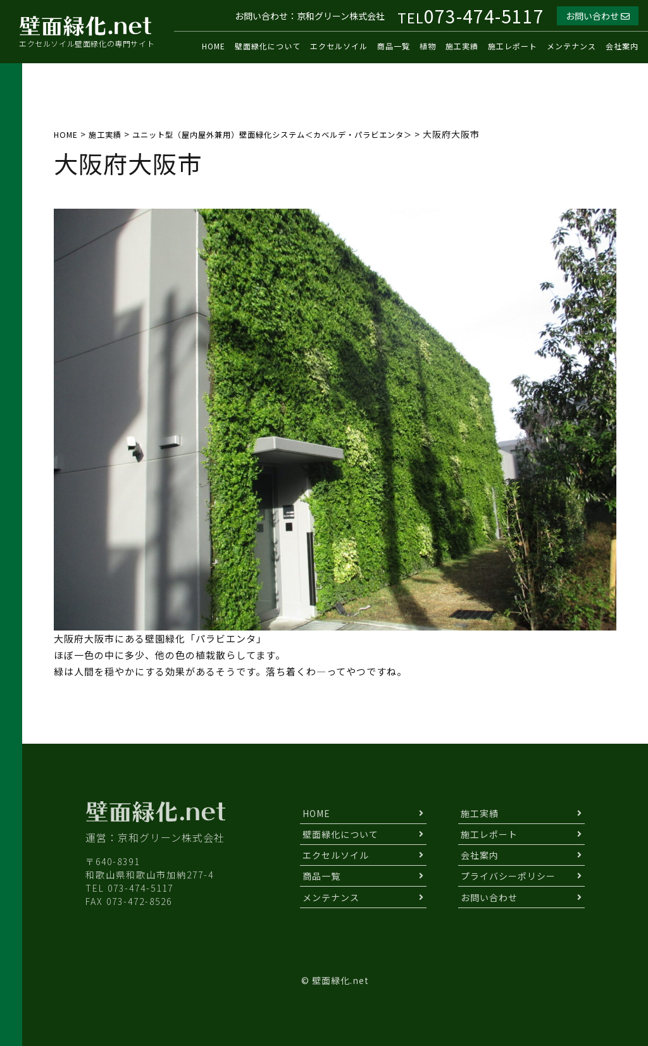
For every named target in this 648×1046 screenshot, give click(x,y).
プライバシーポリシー (508, 876)
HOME (213, 45)
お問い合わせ (598, 15)
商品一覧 (393, 45)
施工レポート (512, 45)
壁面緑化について (268, 45)
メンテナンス (571, 45)
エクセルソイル (339, 45)
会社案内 (622, 45)
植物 (428, 45)
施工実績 (462, 45)
